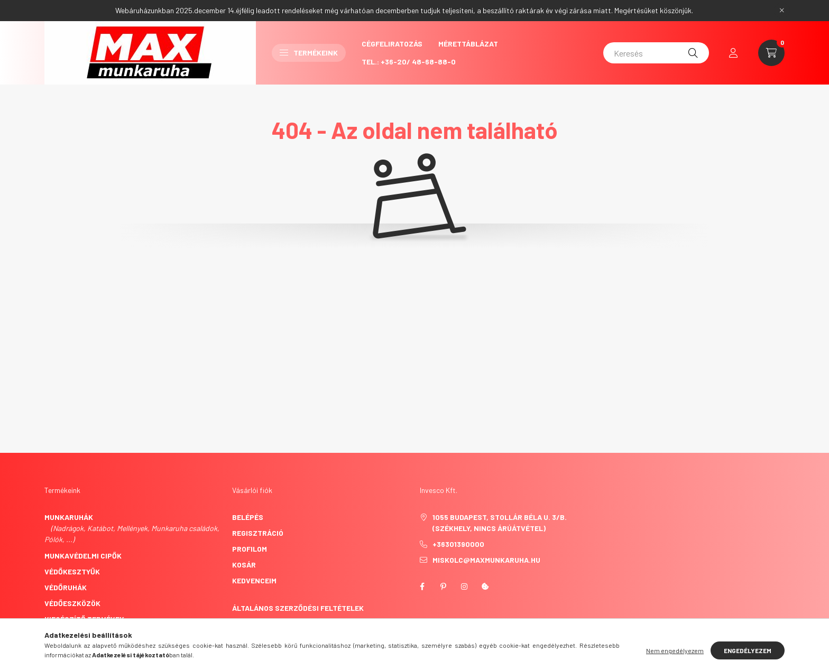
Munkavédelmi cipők (83, 555)
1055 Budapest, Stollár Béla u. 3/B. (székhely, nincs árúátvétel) (499, 523)
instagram (464, 586)
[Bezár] (782, 10)
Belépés (247, 517)
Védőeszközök (72, 603)
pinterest (443, 586)
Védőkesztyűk (72, 571)
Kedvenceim (254, 580)
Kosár (244, 564)
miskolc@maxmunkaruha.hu (486, 559)
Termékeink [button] (309, 52)
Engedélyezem (747, 650)
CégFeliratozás (392, 43)
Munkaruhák (68, 517)
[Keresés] (656, 52)
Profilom (249, 548)
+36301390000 (458, 543)
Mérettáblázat (468, 43)
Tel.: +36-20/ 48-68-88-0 (409, 61)
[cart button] (771, 53)
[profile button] (733, 53)
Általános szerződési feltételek (298, 607)
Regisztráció (257, 532)
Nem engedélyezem (675, 650)
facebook (421, 586)
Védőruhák (65, 587)
